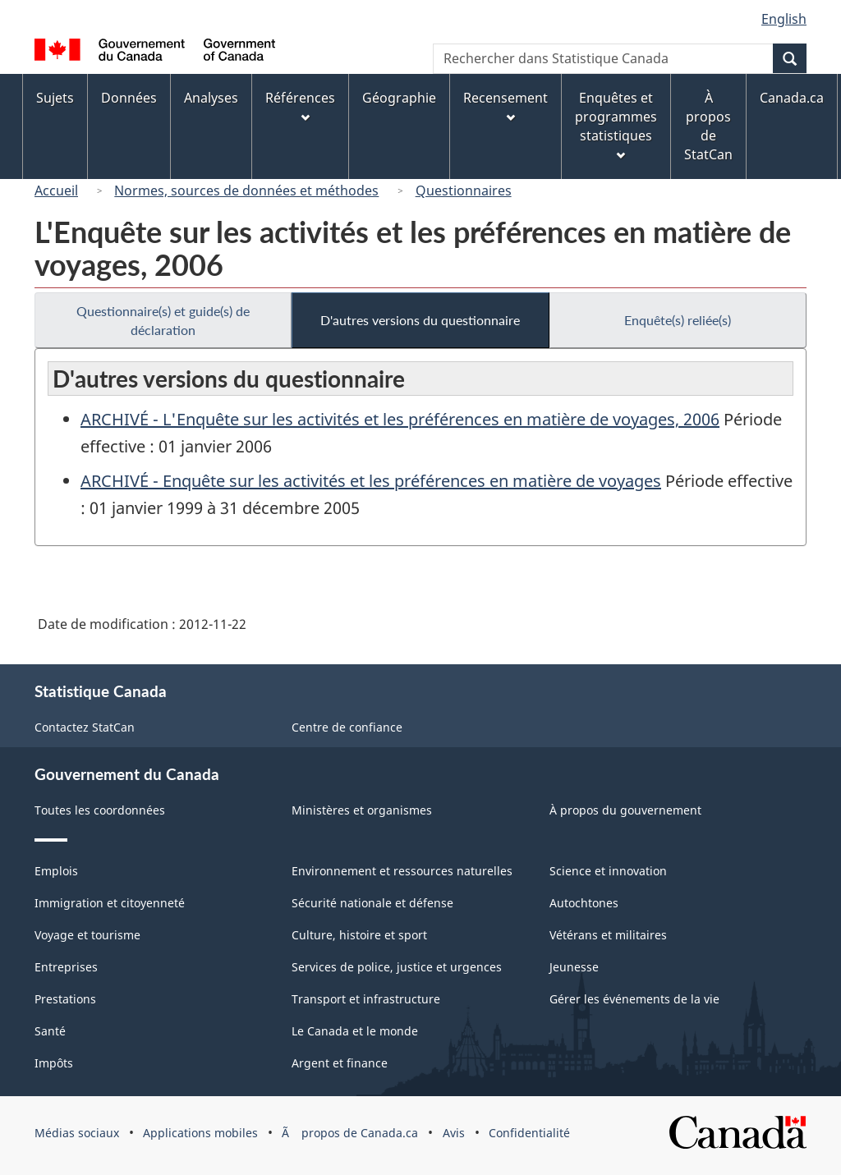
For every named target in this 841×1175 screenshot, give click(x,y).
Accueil (56, 190)
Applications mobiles (200, 1133)
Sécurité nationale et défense (372, 903)
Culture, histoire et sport (359, 935)
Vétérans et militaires (608, 935)
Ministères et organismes (362, 810)
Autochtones (583, 903)
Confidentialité (529, 1133)
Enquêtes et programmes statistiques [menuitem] (616, 124)
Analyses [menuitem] (211, 98)
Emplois (56, 871)
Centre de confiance (347, 727)
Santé (50, 1031)
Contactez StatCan (84, 727)
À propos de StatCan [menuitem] (708, 126)
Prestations (65, 999)
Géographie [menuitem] (399, 98)
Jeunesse (574, 967)
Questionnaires (464, 190)
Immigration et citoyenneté (109, 903)
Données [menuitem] (129, 98)
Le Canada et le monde (355, 1031)
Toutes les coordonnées (99, 810)
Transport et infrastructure (366, 999)
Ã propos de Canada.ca (350, 1133)
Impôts (53, 1063)
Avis (454, 1133)
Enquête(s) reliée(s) (677, 320)
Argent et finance (340, 1063)
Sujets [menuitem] (55, 98)
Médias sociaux (76, 1133)
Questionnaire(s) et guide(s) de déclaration (163, 320)
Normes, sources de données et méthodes (246, 190)
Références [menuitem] (300, 105)
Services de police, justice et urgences (397, 967)
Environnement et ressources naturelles (402, 871)
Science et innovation (608, 871)
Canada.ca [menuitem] (792, 98)
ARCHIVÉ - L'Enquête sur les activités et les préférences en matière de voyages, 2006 (399, 419)
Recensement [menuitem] (505, 105)
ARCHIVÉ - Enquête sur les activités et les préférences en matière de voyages (370, 481)
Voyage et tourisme (87, 935)
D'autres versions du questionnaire (420, 320)
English (784, 19)
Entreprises (66, 967)
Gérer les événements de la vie (634, 999)
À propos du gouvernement (625, 810)
